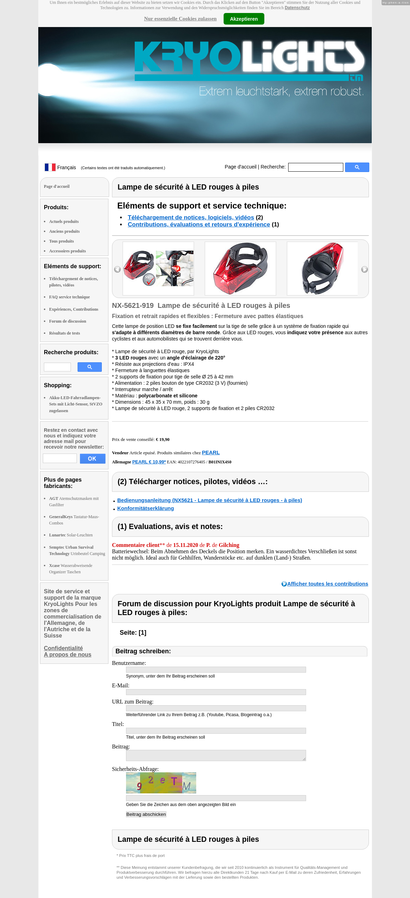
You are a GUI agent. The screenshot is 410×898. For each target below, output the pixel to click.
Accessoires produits (67, 251)
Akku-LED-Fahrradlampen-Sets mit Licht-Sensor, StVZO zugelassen (75, 404)
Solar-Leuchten (71, 535)
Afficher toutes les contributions (327, 584)
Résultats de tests (64, 333)
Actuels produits (64, 221)
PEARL (211, 452)
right (364, 269)
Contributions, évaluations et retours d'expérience (199, 224)
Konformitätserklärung (145, 508)
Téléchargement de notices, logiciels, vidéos (191, 217)
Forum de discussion (67, 321)
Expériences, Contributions (73, 309)
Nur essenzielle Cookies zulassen (180, 18)
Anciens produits (64, 231)
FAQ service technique (69, 297)
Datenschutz (297, 7)
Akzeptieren (244, 18)
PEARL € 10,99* (149, 461)
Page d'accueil (241, 167)
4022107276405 (191, 462)
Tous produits (61, 241)
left (117, 269)
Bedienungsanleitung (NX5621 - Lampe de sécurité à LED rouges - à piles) (209, 500)
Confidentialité (63, 648)
